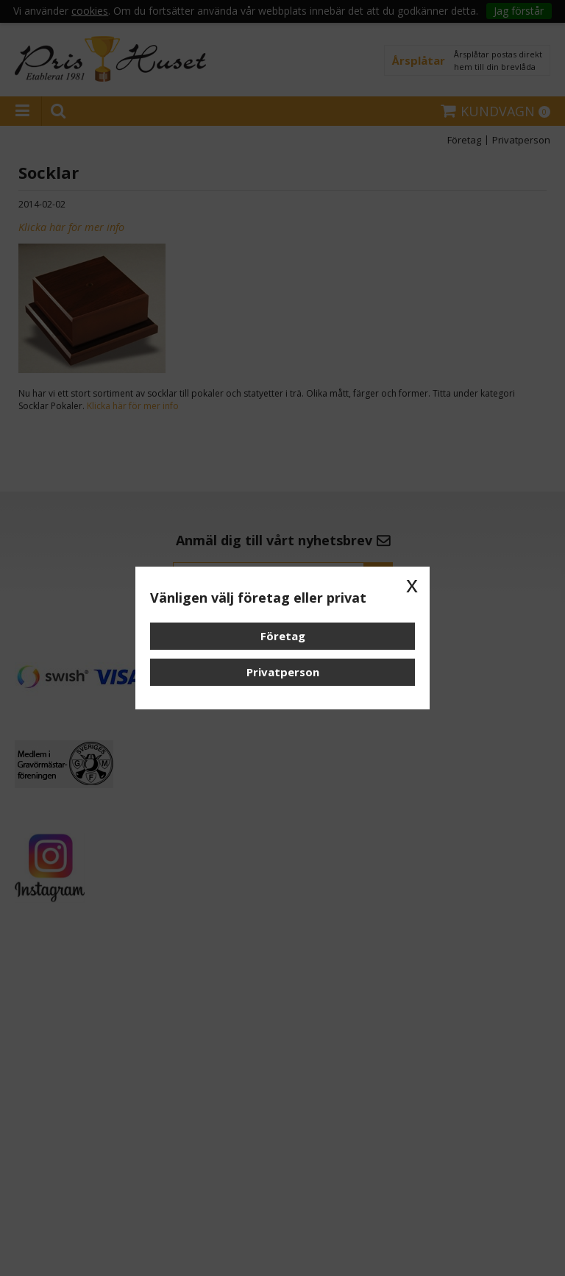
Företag (282, 635)
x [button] (412, 584)
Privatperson (282, 671)
